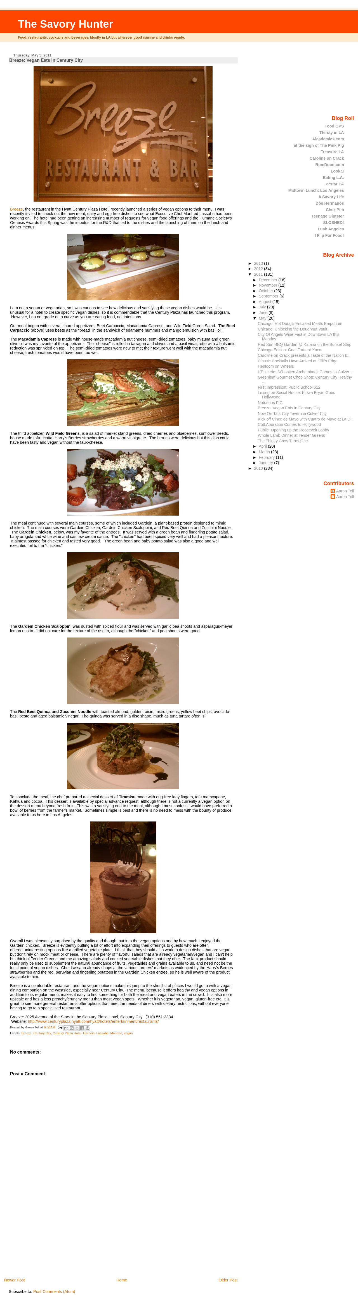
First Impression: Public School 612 (289, 387)
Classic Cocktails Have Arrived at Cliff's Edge (298, 361)
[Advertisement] (51, 1238)
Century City (42, 1033)
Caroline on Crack (327, 158)
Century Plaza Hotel (67, 1033)
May (263, 318)
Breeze (16, 209)
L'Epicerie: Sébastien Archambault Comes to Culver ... (306, 372)
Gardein (89, 1033)
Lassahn (102, 1033)
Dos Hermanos (329, 203)
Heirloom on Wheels (276, 366)
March (265, 452)
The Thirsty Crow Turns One (283, 441)
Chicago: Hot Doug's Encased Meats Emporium (300, 323)
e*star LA (335, 184)
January (266, 463)
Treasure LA (332, 152)
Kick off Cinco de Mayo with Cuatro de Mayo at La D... (306, 419)
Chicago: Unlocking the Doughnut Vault (292, 329)
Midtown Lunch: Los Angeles (316, 190)
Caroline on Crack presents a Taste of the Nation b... (304, 355)
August (265, 301)
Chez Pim (335, 209)
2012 (259, 268)
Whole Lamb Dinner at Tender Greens (291, 435)
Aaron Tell (345, 491)
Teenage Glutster (327, 216)
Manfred (116, 1033)
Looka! (337, 171)
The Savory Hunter (65, 24)
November (268, 285)
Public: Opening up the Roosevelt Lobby (293, 430)
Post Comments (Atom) (54, 1291)
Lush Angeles (331, 229)
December (268, 280)
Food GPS (334, 126)
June (263, 312)
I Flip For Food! (329, 235)
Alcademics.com (328, 139)
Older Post (228, 1280)
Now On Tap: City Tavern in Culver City (292, 413)
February (267, 457)
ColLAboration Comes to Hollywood (289, 424)
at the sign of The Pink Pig (319, 145)
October (266, 291)
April (263, 446)
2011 (259, 274)
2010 (259, 468)
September (269, 296)
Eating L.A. (333, 177)
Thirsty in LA (331, 132)
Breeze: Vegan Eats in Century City (46, 60)
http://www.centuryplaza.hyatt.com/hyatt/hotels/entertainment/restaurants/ (93, 1021)
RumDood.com (329, 164)
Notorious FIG (270, 402)
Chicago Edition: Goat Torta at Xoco (289, 350)
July (263, 307)
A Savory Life (331, 197)
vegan (128, 1033)
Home (121, 1280)
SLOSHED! (333, 222)
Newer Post (14, 1280)
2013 (259, 263)
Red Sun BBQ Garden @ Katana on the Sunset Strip (304, 344)
